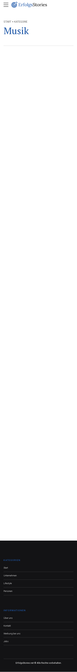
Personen (8, 591)
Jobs (6, 641)
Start (7, 21)
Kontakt (7, 626)
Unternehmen (10, 575)
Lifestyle (8, 583)
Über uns (8, 618)
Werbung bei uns (12, 633)
